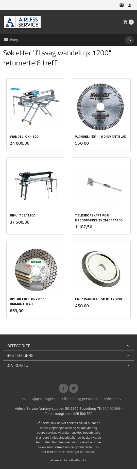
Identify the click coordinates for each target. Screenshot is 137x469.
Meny (10, 40)
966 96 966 (111, 408)
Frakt (23, 399)
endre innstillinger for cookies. (75, 452)
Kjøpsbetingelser (44, 399)
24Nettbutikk (77, 460)
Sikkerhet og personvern (80, 399)
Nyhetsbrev (112, 399)
